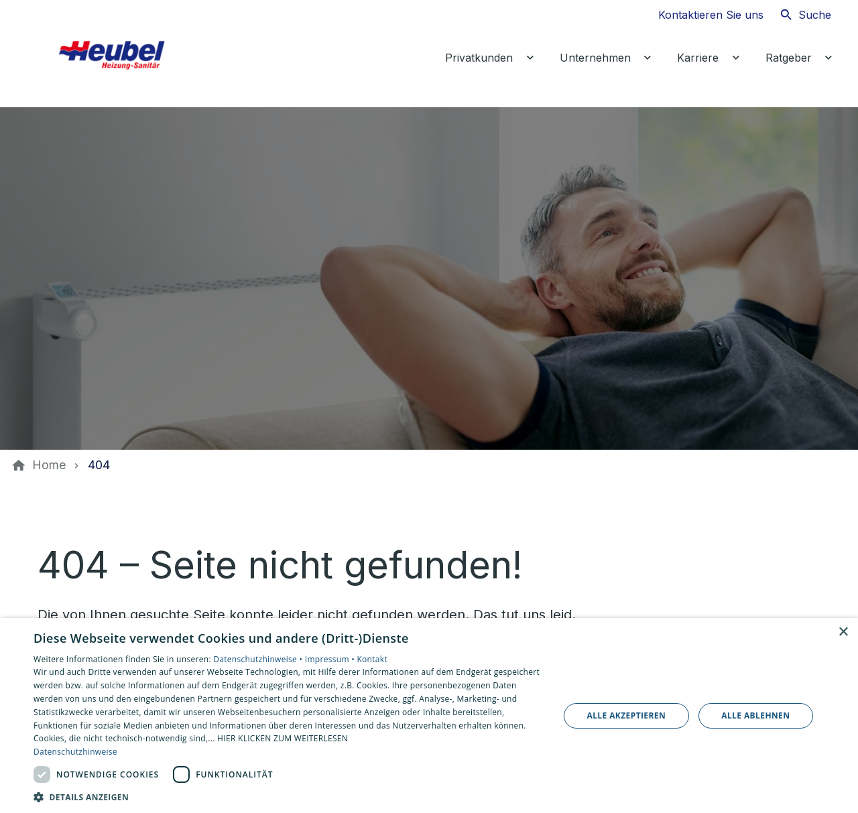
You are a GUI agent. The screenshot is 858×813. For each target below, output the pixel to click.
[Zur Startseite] (128, 53)
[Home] (49, 465)
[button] (289, 796)
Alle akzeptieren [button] (626, 715)
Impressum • (331, 659)
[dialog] (429, 715)
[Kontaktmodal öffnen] (700, 14)
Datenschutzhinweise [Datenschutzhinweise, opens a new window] (75, 751)
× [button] (843, 632)
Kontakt (372, 659)
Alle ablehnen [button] (755, 715)
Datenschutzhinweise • (258, 659)
